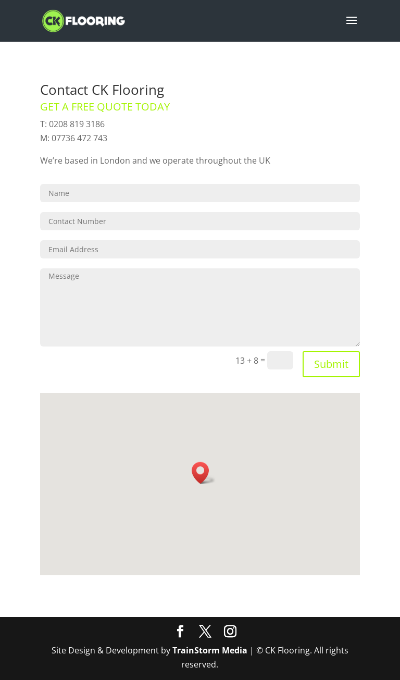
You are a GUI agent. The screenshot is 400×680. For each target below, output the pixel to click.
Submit (331, 364)
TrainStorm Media (209, 650)
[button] (204, 473)
